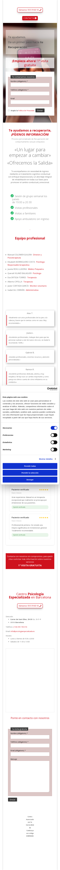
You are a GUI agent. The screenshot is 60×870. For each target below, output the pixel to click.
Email (12, 98)
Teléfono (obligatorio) (19, 90)
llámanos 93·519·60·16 (29, 10)
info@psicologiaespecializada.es (23, 631)
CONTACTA (28, 18)
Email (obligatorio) (18, 750)
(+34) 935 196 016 (20, 627)
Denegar (30, 480)
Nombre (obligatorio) (19, 81)
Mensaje (13, 759)
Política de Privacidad (26, 110)
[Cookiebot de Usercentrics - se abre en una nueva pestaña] (47, 388)
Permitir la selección (30, 473)
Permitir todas (30, 466)
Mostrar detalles (46, 459)
